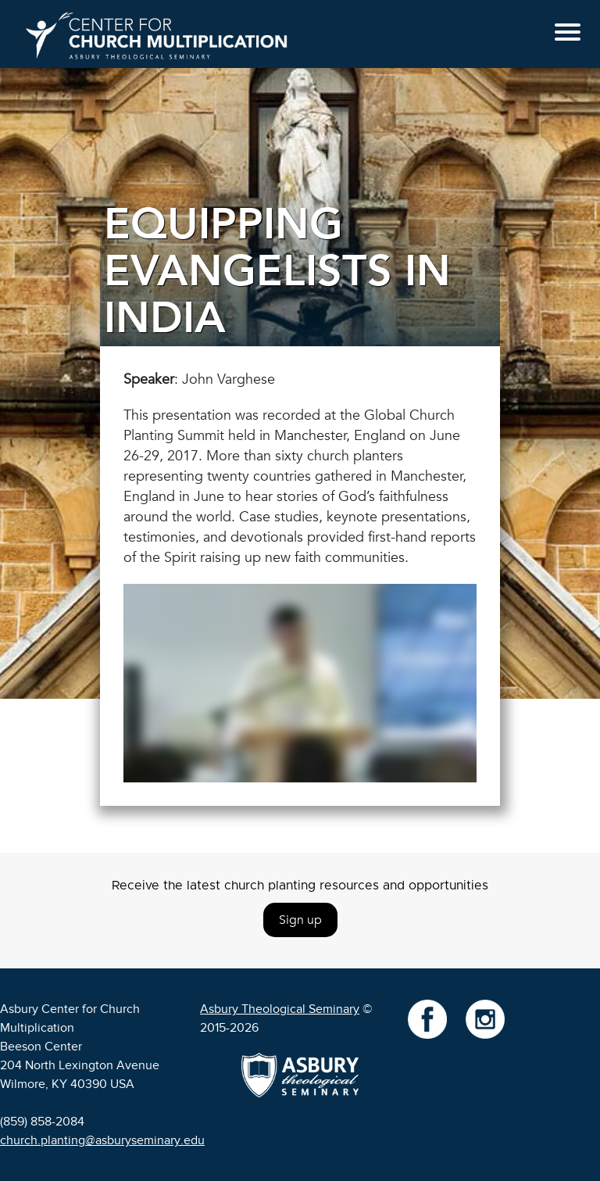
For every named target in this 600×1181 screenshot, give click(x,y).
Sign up (300, 920)
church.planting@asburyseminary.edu (102, 1140)
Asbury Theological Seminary (279, 1009)
